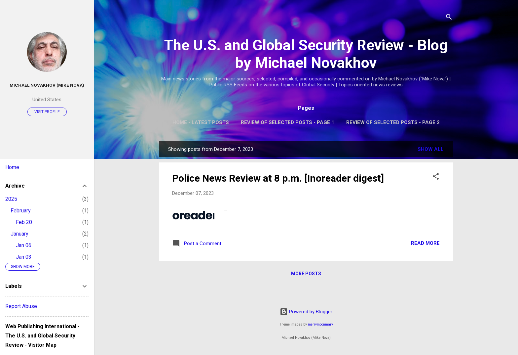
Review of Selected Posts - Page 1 (287, 122)
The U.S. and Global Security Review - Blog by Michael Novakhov (306, 53)
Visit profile (47, 112)
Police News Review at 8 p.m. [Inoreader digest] (278, 178)
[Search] (449, 18)
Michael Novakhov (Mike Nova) (47, 85)
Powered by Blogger (306, 312)
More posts (306, 273)
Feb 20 (24, 222)
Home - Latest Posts (200, 122)
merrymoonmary (320, 324)
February (21, 210)
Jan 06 (23, 245)
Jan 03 (23, 257)
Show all (431, 149)
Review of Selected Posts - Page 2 (393, 122)
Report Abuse (21, 306)
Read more (425, 243)
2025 (11, 199)
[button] (436, 177)
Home (12, 167)
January (19, 234)
